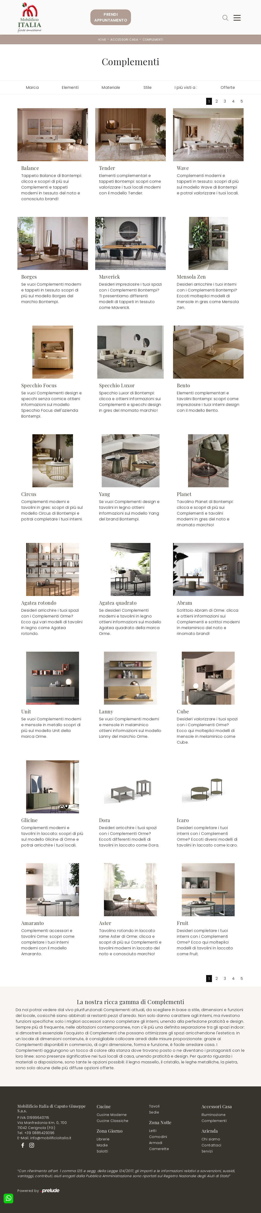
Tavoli (154, 1106)
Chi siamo (211, 1139)
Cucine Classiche (113, 1120)
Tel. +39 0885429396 (36, 1132)
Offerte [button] (228, 87)
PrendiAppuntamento (110, 17)
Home (102, 40)
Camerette (159, 1148)
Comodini (158, 1136)
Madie (102, 1145)
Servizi (207, 1151)
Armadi (155, 1142)
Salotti (102, 1151)
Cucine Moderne (112, 1114)
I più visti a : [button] (186, 87)
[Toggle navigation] (237, 17)
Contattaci (211, 1145)
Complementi (153, 40)
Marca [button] (32, 87)
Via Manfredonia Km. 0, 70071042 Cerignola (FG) (42, 1125)
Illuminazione (214, 1114)
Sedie (154, 1112)
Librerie (103, 1139)
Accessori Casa (124, 40)
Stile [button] (148, 87)
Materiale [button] (111, 87)
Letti (153, 1130)
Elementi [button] (70, 87)
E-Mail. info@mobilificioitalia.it (44, 1138)
